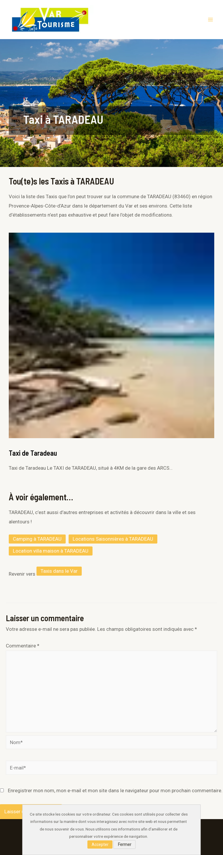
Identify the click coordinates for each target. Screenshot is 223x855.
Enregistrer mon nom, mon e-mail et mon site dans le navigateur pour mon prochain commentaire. (115, 790)
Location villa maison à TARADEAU (50, 551)
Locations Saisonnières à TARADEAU (113, 539)
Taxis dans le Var (59, 571)
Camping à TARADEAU (37, 539)
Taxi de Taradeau (33, 453)
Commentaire (22, 646)
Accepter (100, 844)
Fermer (124, 844)
